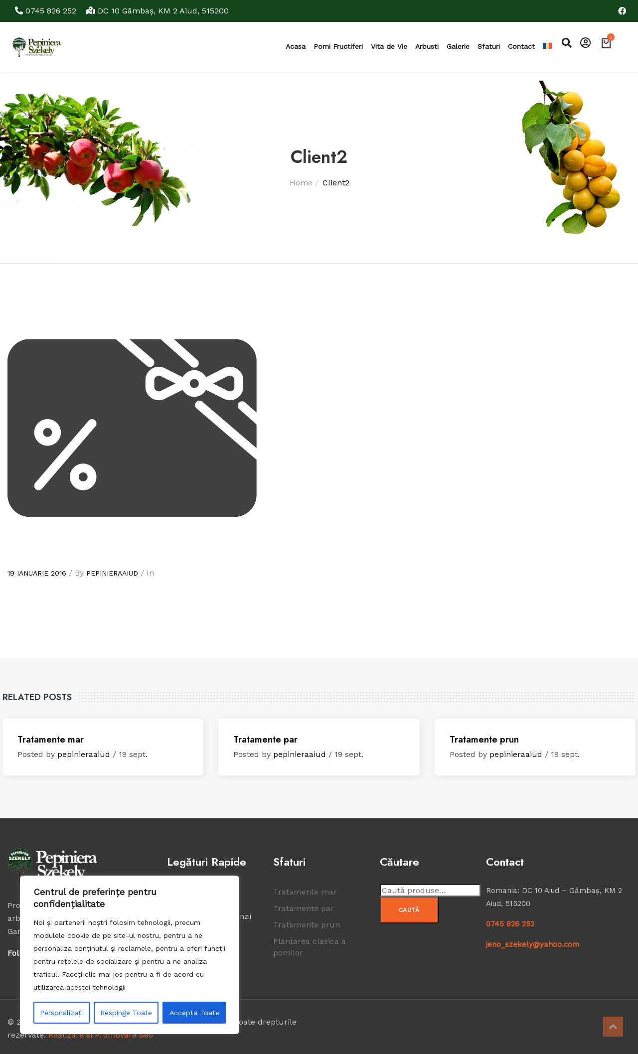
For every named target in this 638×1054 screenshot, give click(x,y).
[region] (129, 955)
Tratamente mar (50, 740)
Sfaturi (489, 46)
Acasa (296, 46)
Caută (409, 909)
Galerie (458, 46)
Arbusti (427, 46)
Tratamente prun (484, 740)
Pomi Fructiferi (338, 46)
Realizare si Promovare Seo (100, 1035)
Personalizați (61, 1013)
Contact (521, 46)
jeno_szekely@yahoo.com (532, 944)
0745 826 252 (47, 10)
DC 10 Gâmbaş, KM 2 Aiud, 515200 (157, 10)
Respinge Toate (126, 1013)
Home (301, 182)
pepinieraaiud (112, 573)
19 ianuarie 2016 (36, 573)
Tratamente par (265, 740)
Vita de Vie (389, 46)
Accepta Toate (194, 1013)
